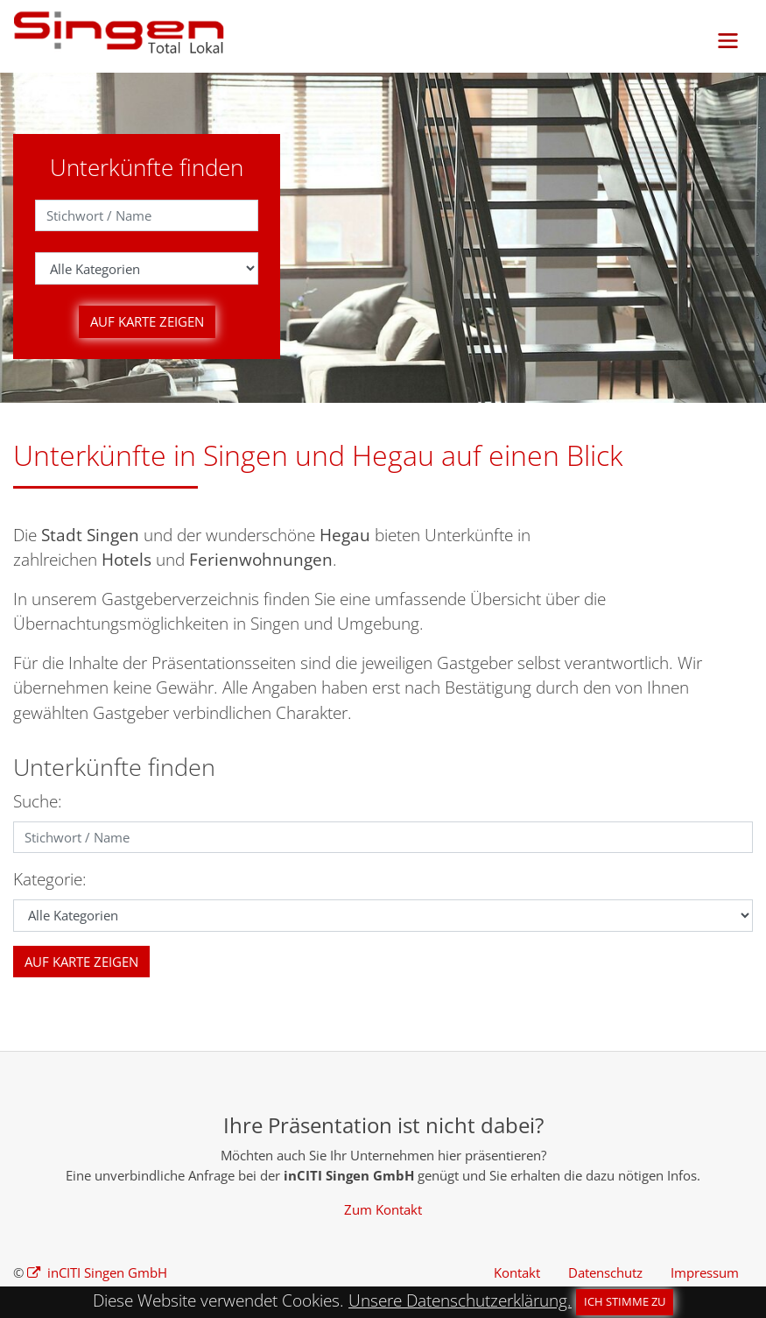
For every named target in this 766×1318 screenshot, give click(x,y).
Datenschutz (605, 1272)
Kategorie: (50, 879)
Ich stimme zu (624, 1301)
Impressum (705, 1272)
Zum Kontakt (383, 1209)
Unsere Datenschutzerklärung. (460, 1300)
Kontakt (517, 1272)
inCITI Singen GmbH (105, 1272)
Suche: (37, 801)
